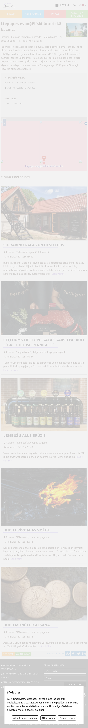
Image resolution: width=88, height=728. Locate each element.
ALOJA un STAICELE (77, 14)
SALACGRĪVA (33, 14)
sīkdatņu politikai (34, 710)
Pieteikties (75, 684)
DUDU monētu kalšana (26, 625)
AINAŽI (11, 14)
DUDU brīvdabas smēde (26, 530)
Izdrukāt (24, 654)
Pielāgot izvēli (67, 718)
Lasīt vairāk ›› (59, 273)
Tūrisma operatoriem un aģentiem (21, 682)
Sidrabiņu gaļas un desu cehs (33, 245)
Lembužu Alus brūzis (24, 435)
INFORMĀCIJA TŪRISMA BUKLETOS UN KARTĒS (19, 675)
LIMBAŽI (55, 14)
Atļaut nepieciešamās (25, 718)
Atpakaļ (8, 654)
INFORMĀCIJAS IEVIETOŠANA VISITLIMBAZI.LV (15, 667)
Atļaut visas (48, 718)
